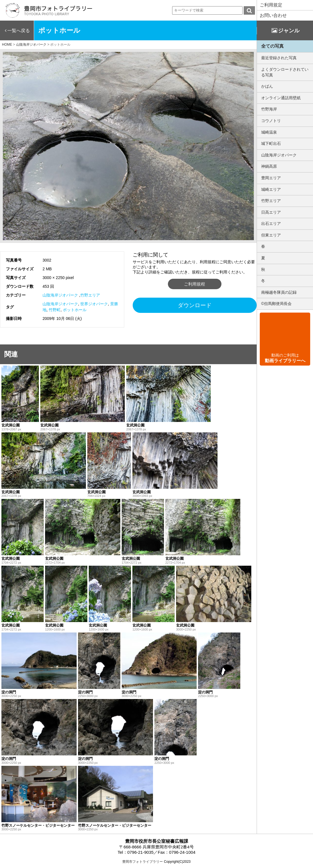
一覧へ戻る (18, 30)
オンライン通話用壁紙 (281, 98)
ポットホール (74, 310)
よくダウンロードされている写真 (284, 72)
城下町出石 (271, 143)
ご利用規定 (271, 5)
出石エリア (271, 223)
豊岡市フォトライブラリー (142, 862)
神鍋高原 (269, 166)
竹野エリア (90, 295)
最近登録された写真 (279, 58)
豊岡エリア (271, 178)
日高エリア (271, 212)
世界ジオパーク (94, 304)
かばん (267, 86)
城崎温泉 (269, 132)
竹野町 (55, 310)
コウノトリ (271, 120)
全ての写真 (272, 46)
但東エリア (271, 235)
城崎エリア (271, 189)
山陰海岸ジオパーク (60, 295)
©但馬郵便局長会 (276, 303)
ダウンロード (195, 305)
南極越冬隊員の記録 (279, 292)
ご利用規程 (194, 284)
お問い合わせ (273, 15)
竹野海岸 (269, 109)
